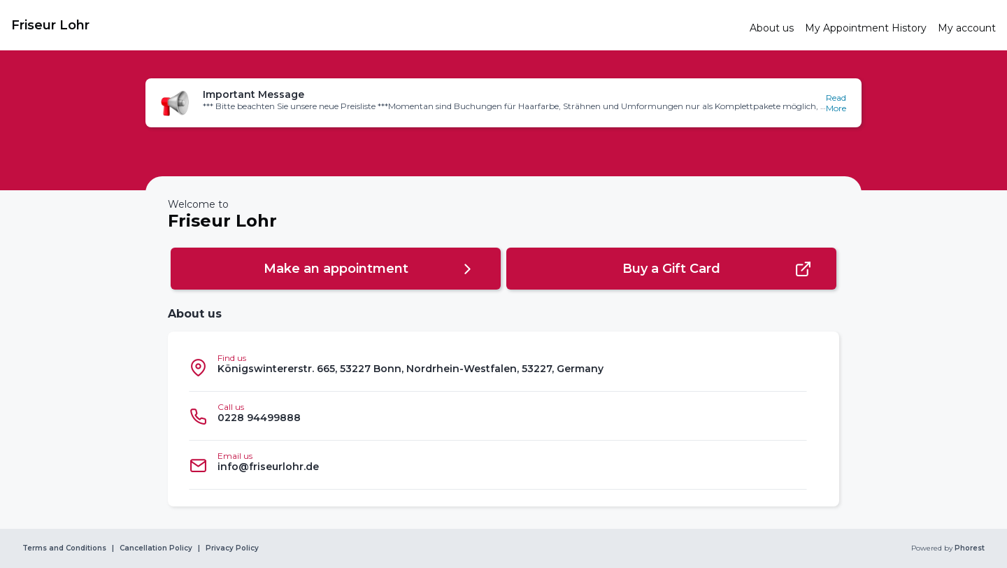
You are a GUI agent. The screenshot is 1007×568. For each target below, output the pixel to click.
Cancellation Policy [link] (156, 548)
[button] (503, 102)
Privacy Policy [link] (232, 548)
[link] (374, 25)
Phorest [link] (968, 548)
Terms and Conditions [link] (64, 548)
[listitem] (498, 367)
